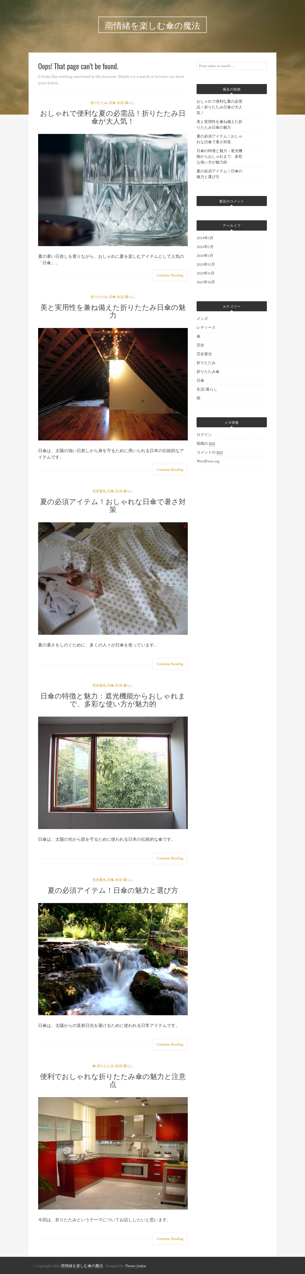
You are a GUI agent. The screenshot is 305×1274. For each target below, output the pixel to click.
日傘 (112, 103)
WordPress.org (208, 461)
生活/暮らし (126, 103)
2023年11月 (205, 273)
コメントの (210, 452)
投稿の (206, 443)
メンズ (202, 318)
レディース (206, 327)
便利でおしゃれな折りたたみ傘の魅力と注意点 (113, 1079)
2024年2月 (205, 246)
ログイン (204, 434)
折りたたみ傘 (208, 371)
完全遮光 (99, 491)
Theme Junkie (135, 1266)
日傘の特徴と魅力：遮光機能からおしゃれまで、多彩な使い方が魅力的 (112, 699)
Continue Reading (170, 275)
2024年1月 (205, 255)
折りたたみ (99, 103)
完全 (200, 345)
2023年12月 (206, 264)
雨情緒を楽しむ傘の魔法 (82, 1266)
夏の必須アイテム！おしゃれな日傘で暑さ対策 (113, 505)
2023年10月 (206, 282)
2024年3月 (205, 238)
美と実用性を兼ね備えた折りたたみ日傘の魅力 (113, 310)
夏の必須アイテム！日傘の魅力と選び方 (113, 889)
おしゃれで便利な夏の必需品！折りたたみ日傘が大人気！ (113, 116)
